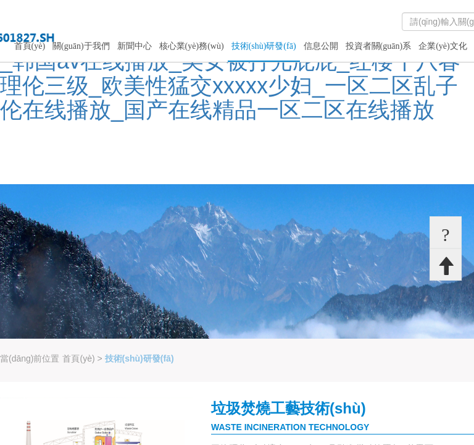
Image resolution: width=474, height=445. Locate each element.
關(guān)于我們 (81, 46)
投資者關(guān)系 (379, 46)
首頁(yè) (30, 46)
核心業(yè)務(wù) (191, 46)
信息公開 (321, 46)
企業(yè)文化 (442, 46)
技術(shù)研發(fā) (263, 46)
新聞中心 (134, 46)
